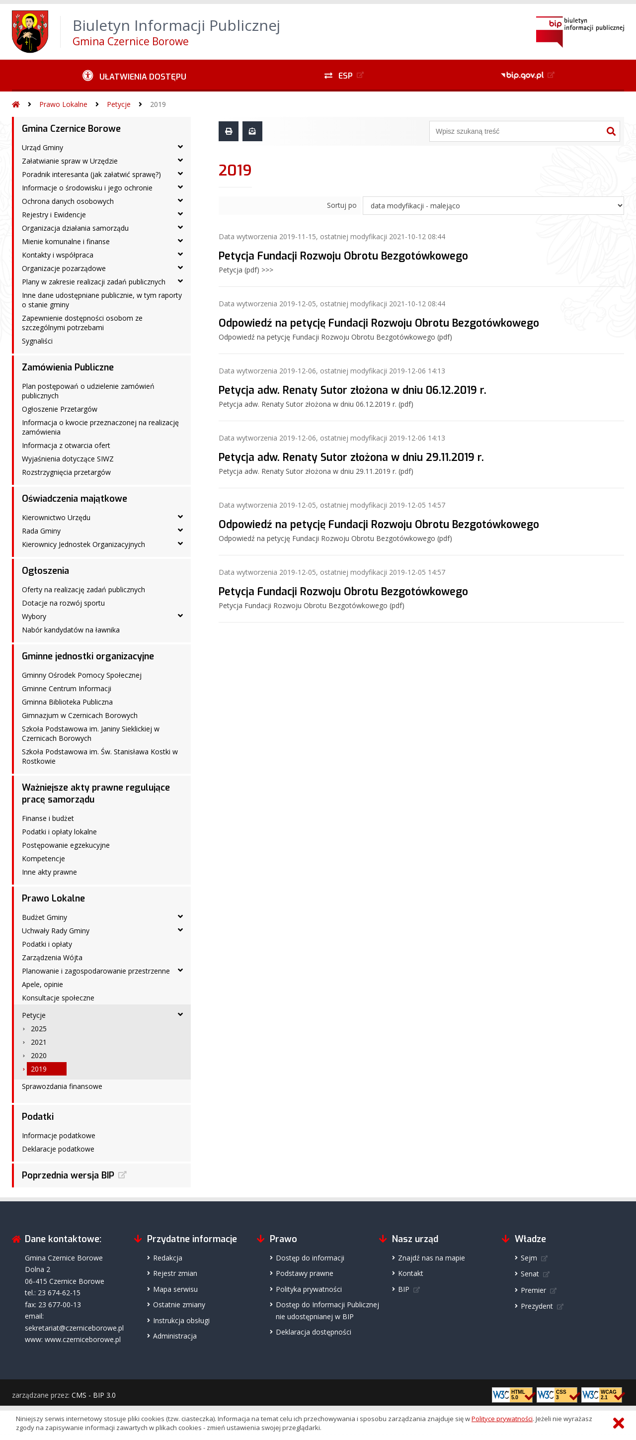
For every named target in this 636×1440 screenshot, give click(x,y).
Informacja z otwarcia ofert (66, 445)
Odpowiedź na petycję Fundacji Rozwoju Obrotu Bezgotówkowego (379, 323)
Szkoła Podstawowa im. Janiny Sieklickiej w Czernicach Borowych (90, 733)
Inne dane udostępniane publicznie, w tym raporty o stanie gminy (102, 299)
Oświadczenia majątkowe (74, 499)
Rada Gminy (41, 531)
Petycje (119, 104)
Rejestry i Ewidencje (54, 214)
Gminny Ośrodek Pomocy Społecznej (82, 675)
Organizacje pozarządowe (64, 268)
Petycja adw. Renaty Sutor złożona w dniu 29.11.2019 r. (351, 457)
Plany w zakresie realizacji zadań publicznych (93, 281)
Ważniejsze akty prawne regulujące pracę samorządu (96, 794)
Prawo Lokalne (63, 104)
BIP (403, 1289)
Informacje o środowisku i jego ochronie (87, 187)
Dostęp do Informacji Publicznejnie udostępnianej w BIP (327, 1310)
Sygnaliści (37, 341)
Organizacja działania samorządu (75, 228)
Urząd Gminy (42, 147)
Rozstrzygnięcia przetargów (66, 472)
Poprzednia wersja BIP (68, 1175)
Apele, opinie (42, 984)
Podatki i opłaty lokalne (59, 831)
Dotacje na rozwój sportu (63, 603)
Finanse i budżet (48, 818)
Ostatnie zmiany (179, 1304)
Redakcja (167, 1257)
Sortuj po (342, 205)
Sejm (529, 1257)
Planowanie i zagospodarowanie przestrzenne (96, 971)
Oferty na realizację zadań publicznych (83, 589)
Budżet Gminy (44, 917)
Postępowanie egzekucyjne (66, 845)
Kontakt (410, 1273)
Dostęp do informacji (310, 1257)
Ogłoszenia (45, 571)
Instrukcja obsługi (181, 1320)
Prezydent (537, 1306)
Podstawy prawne (304, 1273)
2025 (39, 1028)
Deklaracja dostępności (313, 1332)
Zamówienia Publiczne (68, 367)
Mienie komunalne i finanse (66, 241)
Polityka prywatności (309, 1289)
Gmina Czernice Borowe (71, 129)
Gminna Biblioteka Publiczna (67, 702)
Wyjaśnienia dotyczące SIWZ (68, 458)
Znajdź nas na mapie (431, 1257)
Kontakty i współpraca (57, 255)
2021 (39, 1042)
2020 (39, 1055)
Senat (530, 1273)
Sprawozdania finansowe (62, 1086)
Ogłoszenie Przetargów (59, 409)
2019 (158, 104)
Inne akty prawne (49, 872)
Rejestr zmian (175, 1273)
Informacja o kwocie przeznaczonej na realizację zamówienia (100, 427)
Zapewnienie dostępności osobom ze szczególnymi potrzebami (82, 322)
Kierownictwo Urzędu (56, 517)
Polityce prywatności (502, 1418)
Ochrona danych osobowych (68, 201)
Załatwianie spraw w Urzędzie (70, 161)
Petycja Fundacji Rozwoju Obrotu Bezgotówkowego (343, 256)
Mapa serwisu (175, 1289)
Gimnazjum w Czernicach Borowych (80, 715)
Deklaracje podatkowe (58, 1149)
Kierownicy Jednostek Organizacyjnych (83, 544)
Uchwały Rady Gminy (55, 930)
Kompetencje (43, 858)
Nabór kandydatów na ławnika (71, 629)
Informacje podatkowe (58, 1135)
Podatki (38, 1117)
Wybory (34, 616)
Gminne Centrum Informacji (66, 688)
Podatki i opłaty (47, 944)
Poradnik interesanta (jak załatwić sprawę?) (91, 174)
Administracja (175, 1336)
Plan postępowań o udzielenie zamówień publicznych (88, 390)
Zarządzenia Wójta (52, 957)
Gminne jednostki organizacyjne (88, 656)
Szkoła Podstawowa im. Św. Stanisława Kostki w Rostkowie (100, 756)
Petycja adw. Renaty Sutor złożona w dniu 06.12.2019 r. (352, 390)
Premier (533, 1290)
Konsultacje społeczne (58, 997)
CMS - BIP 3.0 (94, 1395)
